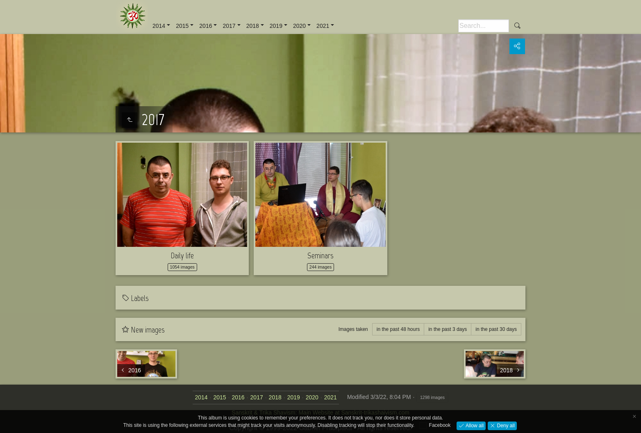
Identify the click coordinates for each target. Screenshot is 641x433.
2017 (229, 26)
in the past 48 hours (398, 329)
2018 (252, 26)
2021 (322, 26)
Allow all (474, 425)
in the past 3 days (447, 329)
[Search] (483, 25)
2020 (299, 26)
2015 (182, 26)
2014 (158, 26)
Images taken (353, 329)
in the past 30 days (496, 329)
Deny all (505, 425)
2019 (276, 26)
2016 (205, 26)
